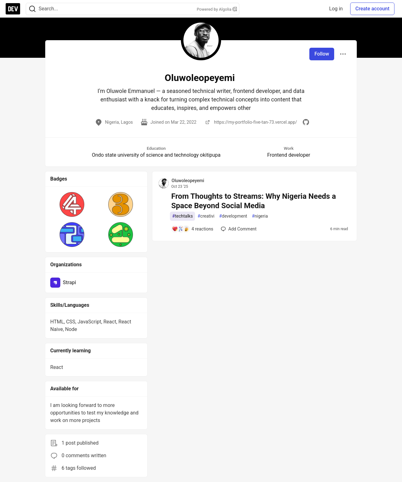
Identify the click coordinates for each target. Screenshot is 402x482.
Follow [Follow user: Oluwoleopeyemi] (321, 54)
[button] (72, 204)
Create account (372, 9)
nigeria (260, 216)
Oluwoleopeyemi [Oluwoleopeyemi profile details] (187, 180)
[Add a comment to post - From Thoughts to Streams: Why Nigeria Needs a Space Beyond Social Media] (192, 229)
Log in (336, 9)
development (233, 216)
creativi (206, 216)
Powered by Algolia (217, 9)
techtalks (182, 216)
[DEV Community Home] (13, 9)
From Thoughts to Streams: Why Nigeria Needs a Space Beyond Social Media (253, 201)
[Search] (32, 9)
